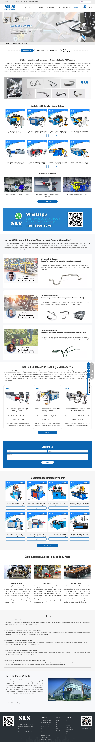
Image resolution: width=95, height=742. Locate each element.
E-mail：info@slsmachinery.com (14, 703)
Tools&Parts (59, 731)
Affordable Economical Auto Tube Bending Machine (48, 410)
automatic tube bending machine (58, 302)
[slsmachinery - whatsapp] (8, 721)
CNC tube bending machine (22, 371)
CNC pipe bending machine (14, 243)
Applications (68, 727)
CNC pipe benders (35, 63)
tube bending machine (57, 337)
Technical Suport (69, 729)
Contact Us (68, 736)
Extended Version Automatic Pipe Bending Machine (77, 410)
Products (68, 723)
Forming (58, 724)
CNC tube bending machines (13, 683)
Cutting (58, 722)
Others (57, 728)
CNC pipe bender (54, 265)
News (67, 734)
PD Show (68, 731)
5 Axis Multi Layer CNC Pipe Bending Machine (18, 410)
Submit (47, 462)
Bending (58, 720)
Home (67, 720)
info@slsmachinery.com (33, 1)
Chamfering (58, 726)
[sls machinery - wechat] (86, 721)
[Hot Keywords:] (85, 6)
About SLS (68, 725)
